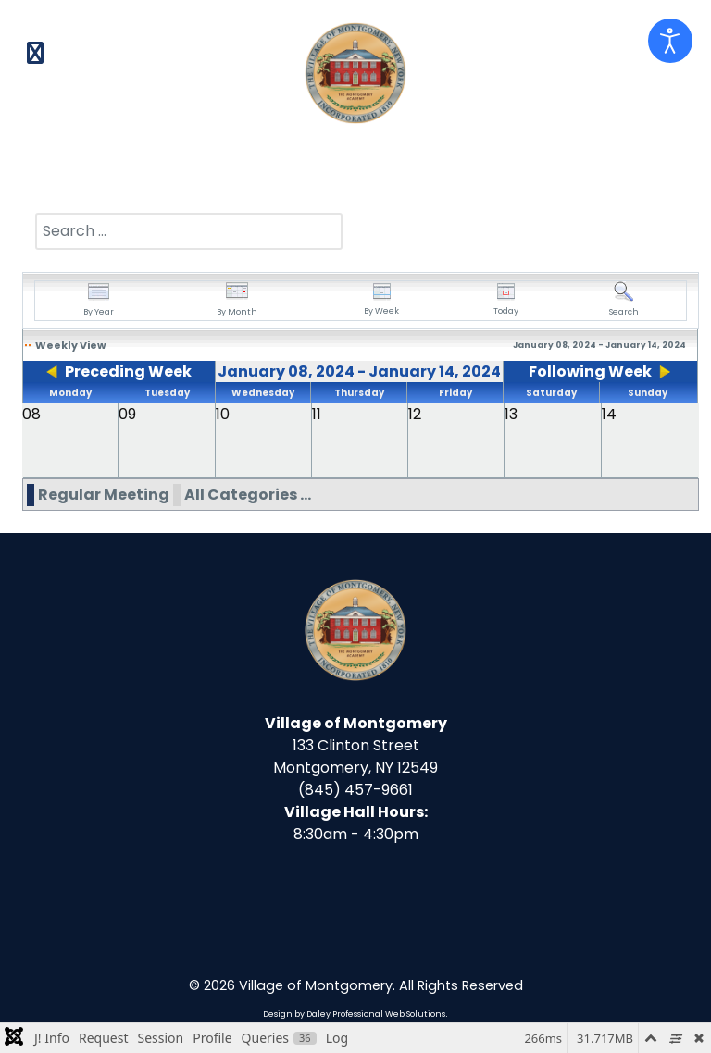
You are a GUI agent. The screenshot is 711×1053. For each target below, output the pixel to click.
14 (609, 414)
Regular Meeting (103, 494)
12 (414, 414)
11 (316, 414)
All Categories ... (247, 494)
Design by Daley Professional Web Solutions (354, 1014)
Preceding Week (128, 371)
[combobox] (189, 231)
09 (127, 414)
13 (511, 414)
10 (223, 414)
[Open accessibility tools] (670, 41)
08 (31, 414)
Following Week (590, 371)
